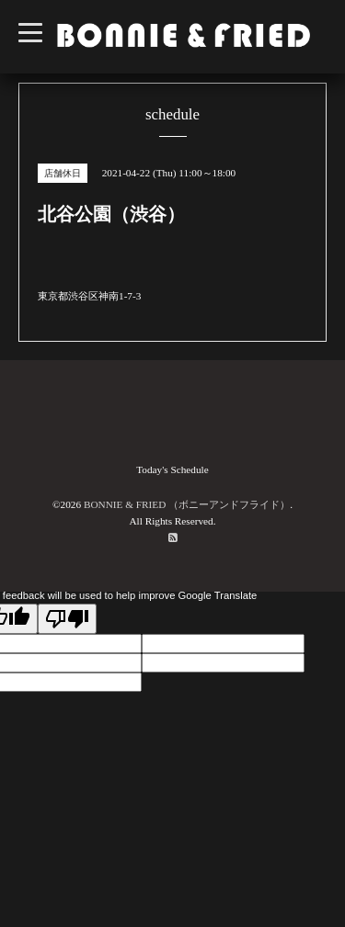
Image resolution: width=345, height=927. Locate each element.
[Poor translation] (67, 619)
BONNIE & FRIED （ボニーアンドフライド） (187, 504)
